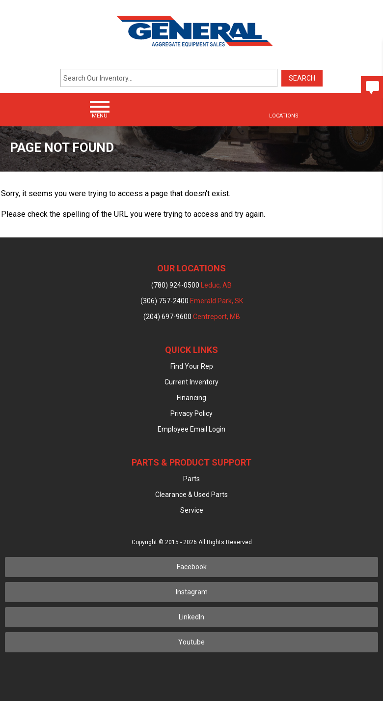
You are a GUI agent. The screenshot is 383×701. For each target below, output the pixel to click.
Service (191, 510)
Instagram (192, 592)
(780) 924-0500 (191, 285)
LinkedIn (191, 617)
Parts (191, 479)
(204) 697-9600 (191, 317)
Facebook (192, 567)
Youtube (191, 642)
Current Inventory (191, 382)
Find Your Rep (191, 366)
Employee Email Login (191, 429)
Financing (191, 398)
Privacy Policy (191, 413)
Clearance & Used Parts (191, 494)
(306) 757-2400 (191, 301)
